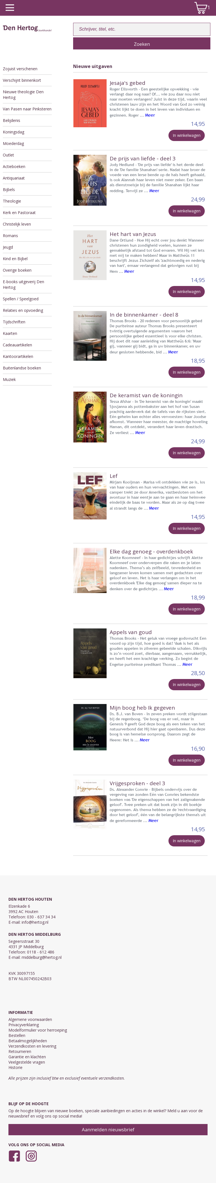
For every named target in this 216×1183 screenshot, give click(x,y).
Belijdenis (11, 120)
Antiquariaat (14, 178)
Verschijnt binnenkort (22, 80)
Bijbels (9, 189)
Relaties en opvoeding (23, 310)
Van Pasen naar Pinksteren (27, 109)
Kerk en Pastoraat (19, 212)
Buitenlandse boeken (22, 368)
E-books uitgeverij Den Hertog (23, 284)
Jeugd (8, 247)
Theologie (12, 201)
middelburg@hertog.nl (42, 957)
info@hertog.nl (35, 922)
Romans (10, 235)
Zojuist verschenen (20, 68)
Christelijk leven (17, 224)
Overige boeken (17, 270)
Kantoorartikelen (18, 356)
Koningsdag (13, 132)
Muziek (9, 379)
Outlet (8, 155)
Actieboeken (14, 166)
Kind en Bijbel (15, 258)
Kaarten (10, 333)
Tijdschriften (14, 321)
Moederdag (13, 143)
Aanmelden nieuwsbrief (108, 1129)
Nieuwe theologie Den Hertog (23, 94)
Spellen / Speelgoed (21, 298)
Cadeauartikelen (17, 345)
